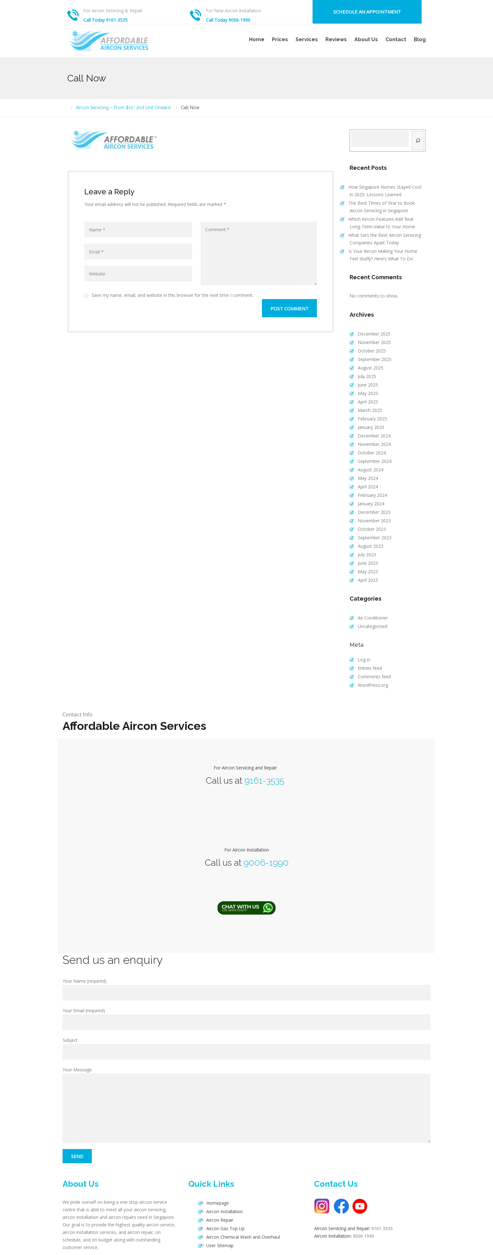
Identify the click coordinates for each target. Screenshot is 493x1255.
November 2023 (370, 503)
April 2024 (364, 472)
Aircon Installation (220, 1184)
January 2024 (367, 487)
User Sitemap (216, 1216)
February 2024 (368, 479)
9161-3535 (264, 755)
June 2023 (364, 542)
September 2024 (371, 448)
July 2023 (363, 534)
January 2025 (367, 416)
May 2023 (364, 550)
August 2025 (366, 361)
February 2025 (368, 409)
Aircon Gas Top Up (221, 1200)
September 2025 (371, 354)
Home (256, 39)
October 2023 (368, 511)
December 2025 (370, 330)
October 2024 (368, 440)
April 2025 (364, 393)
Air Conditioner (369, 595)
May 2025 (364, 385)
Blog (420, 39)
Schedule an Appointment (367, 11)
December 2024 (370, 424)
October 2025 (368, 346)
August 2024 (366, 456)
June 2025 (364, 377)
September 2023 (371, 519)
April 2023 (364, 558)
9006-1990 (266, 837)
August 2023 (366, 527)
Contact (395, 39)
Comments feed (370, 651)
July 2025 (363, 369)
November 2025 (370, 338)
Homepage (213, 1177)
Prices (280, 39)
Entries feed (366, 644)
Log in (360, 636)
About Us (366, 39)
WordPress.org (369, 659)
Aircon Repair (216, 1192)
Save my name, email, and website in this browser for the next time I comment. (168, 295)
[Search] (418, 140)
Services (307, 39)
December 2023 (370, 495)
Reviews (336, 39)
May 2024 (364, 464)
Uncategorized (369, 603)
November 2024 (370, 432)
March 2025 (366, 401)
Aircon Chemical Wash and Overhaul (239, 1208)
